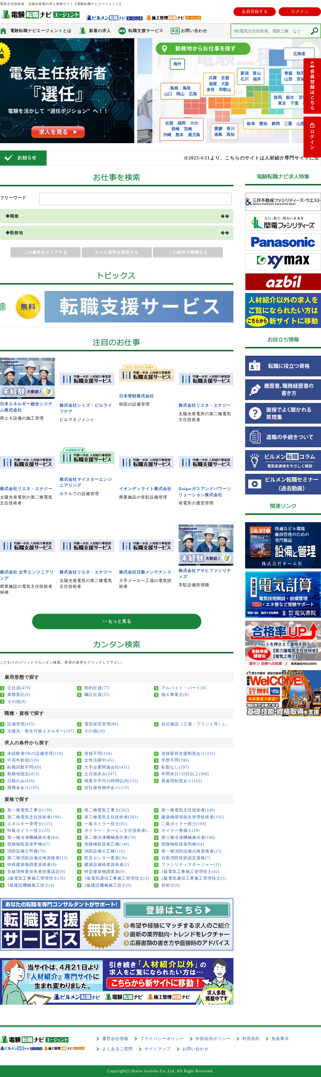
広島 (193, 94)
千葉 (294, 103)
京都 (225, 78)
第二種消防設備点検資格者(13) (37, 858)
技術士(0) (170, 885)
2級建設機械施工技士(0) (108, 885)
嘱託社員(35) (97, 694)
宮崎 (188, 129)
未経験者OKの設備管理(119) (35, 753)
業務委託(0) (18, 694)
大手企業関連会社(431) (106, 767)
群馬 (278, 97)
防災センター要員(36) (105, 858)
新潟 (244, 73)
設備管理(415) (21, 724)
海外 (177, 64)
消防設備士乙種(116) (104, 851)
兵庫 (213, 78)
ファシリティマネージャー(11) (191, 864)
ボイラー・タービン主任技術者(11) (118, 830)
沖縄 (167, 135)
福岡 (181, 123)
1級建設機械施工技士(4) (31, 885)
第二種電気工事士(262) (106, 810)
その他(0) (16, 701)
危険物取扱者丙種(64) (182, 844)
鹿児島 (194, 135)
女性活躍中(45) (99, 760)
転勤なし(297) (175, 767)
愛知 (263, 124)
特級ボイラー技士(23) (28, 830)
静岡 (276, 124)
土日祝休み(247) (100, 774)
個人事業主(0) (175, 694)
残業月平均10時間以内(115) (111, 781)
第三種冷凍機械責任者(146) (188, 837)
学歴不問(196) (175, 760)
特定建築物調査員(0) (104, 871)
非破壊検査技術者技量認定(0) (36, 871)
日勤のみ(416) (21, 781)
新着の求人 (100, 31)
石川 (244, 79)
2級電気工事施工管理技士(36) (36, 878)
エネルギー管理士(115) (29, 824)
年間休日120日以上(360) (185, 774)
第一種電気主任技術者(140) (188, 810)
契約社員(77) (97, 688)
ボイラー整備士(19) (180, 830)
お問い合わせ (195, 1049)
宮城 (300, 79)
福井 (257, 79)
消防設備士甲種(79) (26, 851)
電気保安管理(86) (101, 724)
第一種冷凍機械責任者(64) (33, 837)
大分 (194, 123)
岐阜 (251, 124)
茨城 (303, 97)
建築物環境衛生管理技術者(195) (192, 817)
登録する (312, 86)
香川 (230, 129)
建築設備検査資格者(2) (106, 864)
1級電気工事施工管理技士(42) (190, 871)
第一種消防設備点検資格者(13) (191, 851)
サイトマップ (157, 1049)
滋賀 (213, 84)
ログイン (300, 11)
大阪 (225, 84)
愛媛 (218, 129)
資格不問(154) (98, 753)
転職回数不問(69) (24, 767)
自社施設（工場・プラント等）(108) (195, 724)
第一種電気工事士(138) (29, 810)
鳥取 (187, 88)
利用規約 (251, 1038)
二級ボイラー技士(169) (183, 824)
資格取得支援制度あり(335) (188, 753)
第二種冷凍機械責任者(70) (110, 837)
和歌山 (225, 89)
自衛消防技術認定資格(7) (186, 858)
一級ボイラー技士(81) (105, 824)
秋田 (300, 73)
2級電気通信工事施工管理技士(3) (193, 878)
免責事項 (280, 1038)
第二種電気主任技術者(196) (34, 817)
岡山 (180, 94)
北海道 (299, 54)
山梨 (300, 124)
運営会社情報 (115, 1038)
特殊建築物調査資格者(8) (32, 864)
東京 (282, 103)
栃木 (290, 97)
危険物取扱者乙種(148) (106, 844)
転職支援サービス (145, 31)
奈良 (211, 89)
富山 (257, 73)
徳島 (218, 134)
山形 (288, 79)
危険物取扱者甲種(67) (28, 844)
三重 (288, 124)
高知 (230, 134)
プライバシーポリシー (162, 1038)
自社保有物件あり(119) (106, 787)
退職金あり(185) (23, 787)
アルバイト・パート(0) (183, 688)
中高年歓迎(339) (23, 760)
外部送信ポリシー (213, 1038)
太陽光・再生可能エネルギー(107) (40, 731)
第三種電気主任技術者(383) (111, 817)
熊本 (179, 135)
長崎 (175, 129)
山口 (168, 94)
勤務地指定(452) (23, 774)
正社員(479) (18, 688)
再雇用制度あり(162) (181, 781)
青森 (288, 73)
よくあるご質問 (117, 1049)
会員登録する (255, 11)
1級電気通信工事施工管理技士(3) (116, 878)
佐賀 (169, 123)
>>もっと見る (116, 621)
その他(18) (94, 731)
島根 (174, 88)
